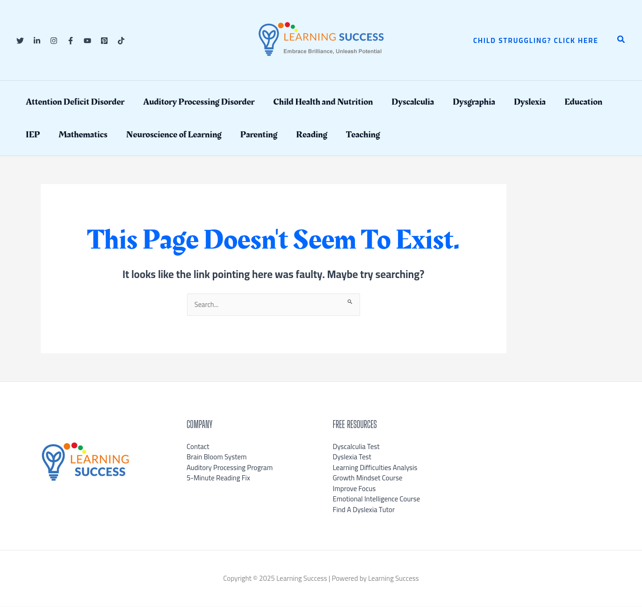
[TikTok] (121, 40)
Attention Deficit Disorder (75, 102)
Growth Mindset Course (368, 478)
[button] (536, 40)
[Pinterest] (104, 40)
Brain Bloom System (217, 457)
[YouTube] (87, 40)
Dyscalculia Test (356, 446)
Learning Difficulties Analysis (375, 467)
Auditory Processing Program (230, 467)
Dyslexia (530, 102)
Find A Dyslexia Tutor (364, 509)
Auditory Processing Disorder (198, 102)
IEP (33, 135)
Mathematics (82, 135)
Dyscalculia (412, 102)
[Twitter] (20, 40)
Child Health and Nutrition (323, 102)
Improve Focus (354, 488)
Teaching (363, 135)
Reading (311, 135)
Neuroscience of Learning (174, 135)
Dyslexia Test (352, 457)
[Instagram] (54, 40)
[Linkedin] (37, 40)
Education (583, 102)
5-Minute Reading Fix (218, 478)
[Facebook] (70, 40)
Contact (198, 446)
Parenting (258, 135)
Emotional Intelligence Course (376, 499)
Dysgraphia (474, 102)
